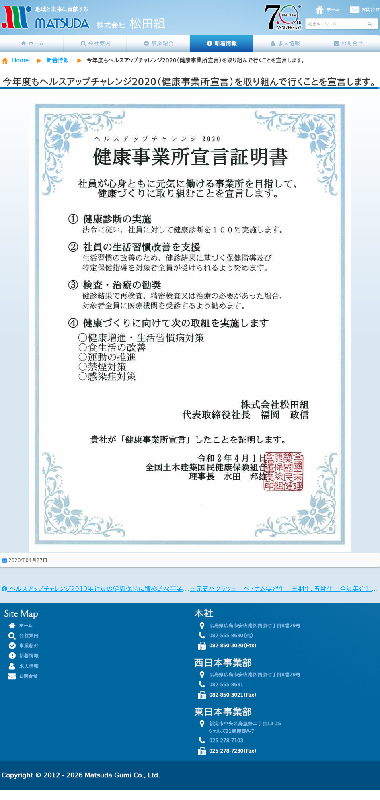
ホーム (333, 9)
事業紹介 (158, 43)
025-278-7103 (222, 740)
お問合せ (371, 9)
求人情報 (284, 43)
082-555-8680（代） (227, 635)
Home (20, 60)
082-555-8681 (222, 684)
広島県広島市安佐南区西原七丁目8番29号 (250, 625)
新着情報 (221, 43)
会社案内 (95, 43)
